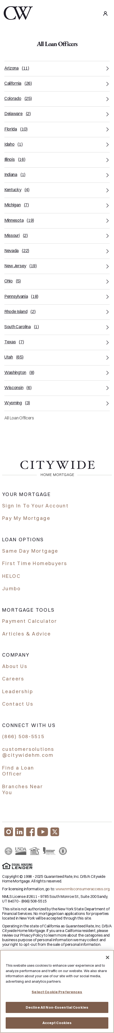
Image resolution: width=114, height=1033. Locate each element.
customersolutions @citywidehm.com (28, 752)
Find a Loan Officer (18, 771)
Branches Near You (22, 789)
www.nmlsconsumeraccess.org (82, 889)
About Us (14, 666)
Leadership (17, 691)
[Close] (107, 958)
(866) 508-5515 (23, 736)
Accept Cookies (57, 1023)
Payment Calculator (29, 621)
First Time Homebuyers (34, 563)
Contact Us (17, 704)
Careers (13, 679)
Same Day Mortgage (30, 551)
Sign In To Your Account (35, 506)
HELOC (11, 576)
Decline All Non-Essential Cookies (57, 1007)
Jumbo (11, 588)
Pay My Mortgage (26, 518)
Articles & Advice (26, 634)
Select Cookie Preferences (57, 992)
